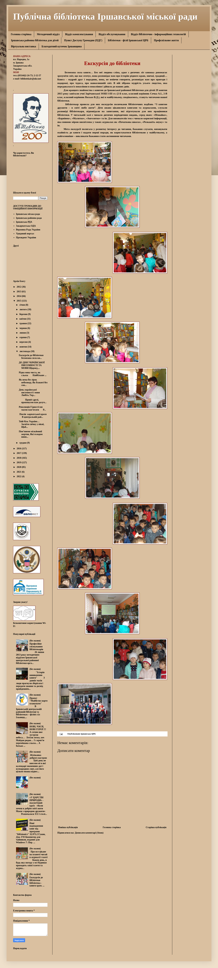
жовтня (23, 346)
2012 (19, 287)
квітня (23, 319)
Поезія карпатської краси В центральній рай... (33, 415)
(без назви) (35, 640)
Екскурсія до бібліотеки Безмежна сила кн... (33, 356)
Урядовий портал (25, 233)
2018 (19, 458)
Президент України (26, 237)
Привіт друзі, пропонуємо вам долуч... (33, 401)
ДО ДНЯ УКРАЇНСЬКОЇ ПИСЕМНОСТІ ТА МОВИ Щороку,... (32, 365)
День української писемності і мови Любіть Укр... (29, 393)
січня (22, 305)
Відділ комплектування (79, 34)
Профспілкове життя (166, 40)
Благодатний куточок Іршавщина (62, 46)
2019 (19, 462)
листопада (24, 351)
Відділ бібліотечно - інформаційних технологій (158, 34)
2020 (19, 467)
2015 (19, 301)
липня (22, 333)
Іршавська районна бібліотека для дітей (35, 40)
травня (23, 323)
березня (23, 314)
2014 (19, 296)
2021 (19, 472)
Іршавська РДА (24, 222)
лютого (23, 309)
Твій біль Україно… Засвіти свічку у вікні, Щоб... (31, 424)
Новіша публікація (68, 827)
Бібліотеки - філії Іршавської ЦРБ (128, 40)
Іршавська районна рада (29, 218)
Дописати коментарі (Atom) (89, 833)
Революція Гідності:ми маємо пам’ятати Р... (32, 408)
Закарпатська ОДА (26, 226)
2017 (19, 453)
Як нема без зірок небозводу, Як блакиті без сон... (33, 382)
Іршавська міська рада (28, 214)
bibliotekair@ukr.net (30, 79)
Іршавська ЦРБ (88, 734)
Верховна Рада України (28, 229)
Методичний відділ (48, 34)
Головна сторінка (21, 34)
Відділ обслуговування (112, 34)
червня (23, 328)
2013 (19, 291)
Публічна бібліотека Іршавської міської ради (105, 16)
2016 (19, 448)
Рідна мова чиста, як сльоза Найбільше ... (32, 374)
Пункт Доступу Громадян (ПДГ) (83, 40)
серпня (23, 337)
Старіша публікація (156, 827)
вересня (23, 342)
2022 (19, 476)
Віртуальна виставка (23, 46)
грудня (23, 443)
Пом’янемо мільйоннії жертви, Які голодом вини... (31, 434)
